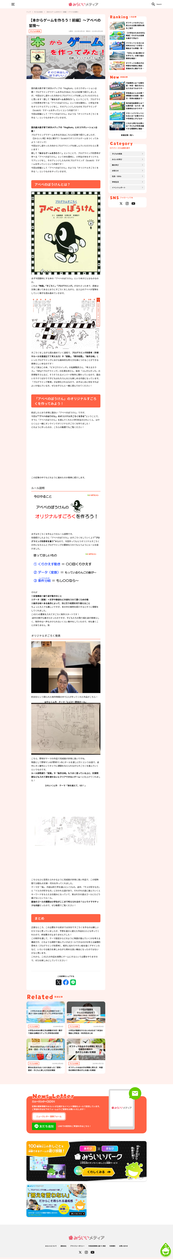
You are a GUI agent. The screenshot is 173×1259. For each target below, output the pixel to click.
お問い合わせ (123, 1247)
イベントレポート (118, 187)
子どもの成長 (38, 12)
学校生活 (115, 182)
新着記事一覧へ (127, 135)
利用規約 (112, 1247)
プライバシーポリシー (77, 1247)
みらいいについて (51, 1247)
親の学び (115, 165)
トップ (28, 12)
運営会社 (63, 1247)
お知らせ (115, 170)
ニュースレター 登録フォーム (49, 1117)
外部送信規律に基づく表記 (97, 1247)
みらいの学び (117, 159)
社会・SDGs (116, 176)
